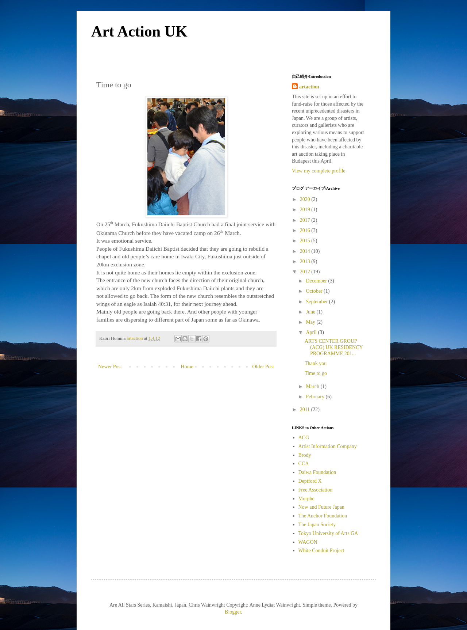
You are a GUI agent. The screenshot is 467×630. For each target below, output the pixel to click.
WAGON (307, 542)
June (311, 312)
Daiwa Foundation (317, 472)
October (315, 291)
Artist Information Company (327, 446)
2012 (306, 271)
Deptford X (310, 481)
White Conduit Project (321, 550)
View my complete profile (319, 171)
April (312, 332)
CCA (303, 463)
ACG (303, 437)
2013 (306, 261)
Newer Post (110, 366)
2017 (306, 220)
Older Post (263, 366)
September (317, 301)
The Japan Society (317, 524)
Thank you (316, 363)
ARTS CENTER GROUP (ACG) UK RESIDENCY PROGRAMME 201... (334, 347)
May (311, 322)
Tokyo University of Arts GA (328, 533)
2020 (306, 199)
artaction (309, 87)
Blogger (233, 612)
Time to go (316, 373)
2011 (305, 409)
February (315, 396)
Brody (304, 455)
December (317, 281)
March (313, 386)
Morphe (306, 498)
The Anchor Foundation (322, 516)
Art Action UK (139, 31)
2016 (306, 230)
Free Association (315, 490)
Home (187, 366)
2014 (306, 251)
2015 (306, 240)
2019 (306, 209)
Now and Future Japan (321, 507)
